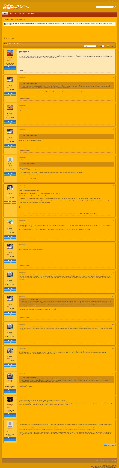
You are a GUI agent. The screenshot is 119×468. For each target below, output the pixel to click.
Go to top (113, 460)
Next (113, 445)
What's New (13, 13)
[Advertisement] (59, 32)
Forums (5, 13)
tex (10, 84)
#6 (113, 185)
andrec (10, 428)
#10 (113, 296)
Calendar (20, 16)
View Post (36, 83)
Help (97, 460)
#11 (113, 324)
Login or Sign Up (112, 1)
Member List (13, 16)
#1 (113, 51)
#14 (113, 398)
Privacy (108, 460)
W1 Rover (10, 279)
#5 (113, 157)
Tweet (10, 69)
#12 (113, 348)
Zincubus (10, 164)
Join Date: (8, 63)
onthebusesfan (10, 192)
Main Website (31, 13)
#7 (113, 220)
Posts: (8, 64)
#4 (113, 129)
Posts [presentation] (5, 43)
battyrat (10, 227)
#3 (113, 105)
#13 (113, 374)
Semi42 (10, 355)
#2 (113, 77)
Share (10, 67)
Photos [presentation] (18, 43)
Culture (12, 19)
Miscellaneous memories (20, 19)
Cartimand (10, 404)
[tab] (5, 43)
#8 (113, 244)
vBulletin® (109, 465)
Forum (8, 19)
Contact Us (102, 460)
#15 (113, 422)
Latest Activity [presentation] (12, 43)
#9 (113, 272)
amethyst (10, 57)
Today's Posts (22, 13)
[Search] (104, 7)
